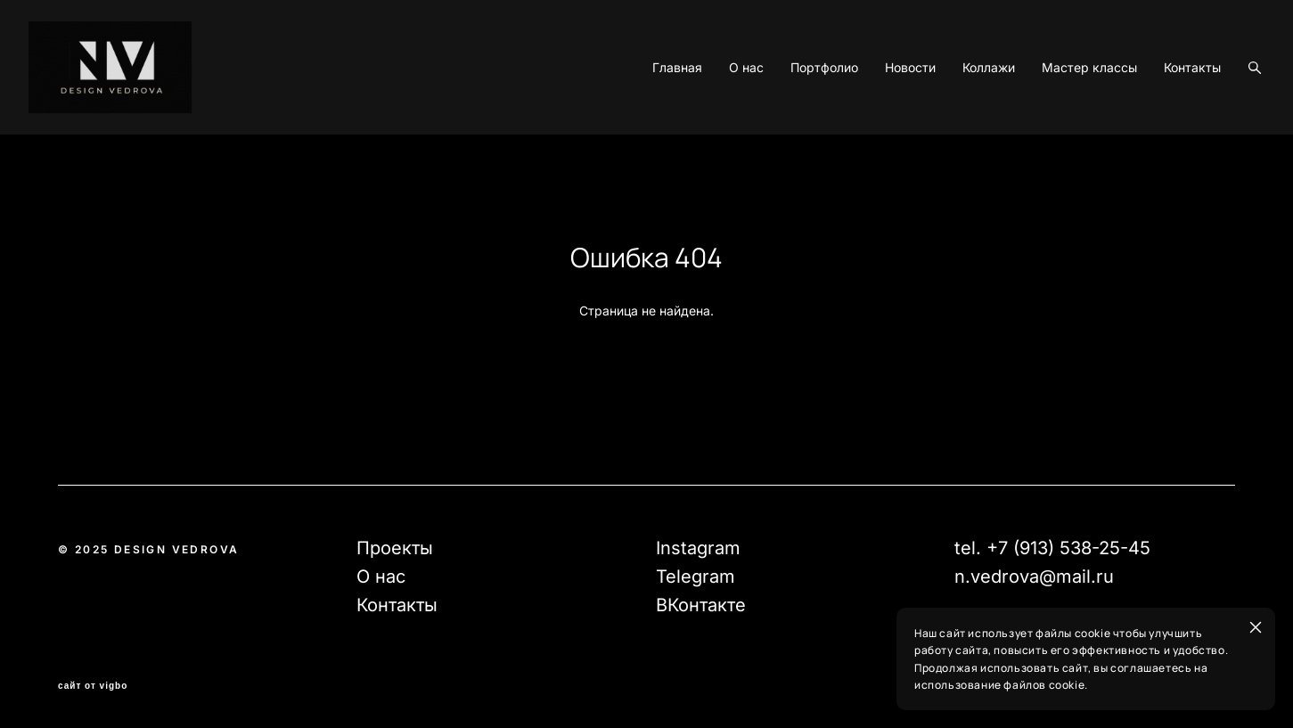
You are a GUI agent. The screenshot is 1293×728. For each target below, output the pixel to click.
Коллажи (959, 120)
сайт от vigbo (92, 687)
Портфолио (795, 120)
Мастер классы (1060, 120)
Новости (880, 120)
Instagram (698, 549)
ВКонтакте (701, 606)
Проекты (394, 549)
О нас (717, 120)
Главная (648, 120)
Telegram (695, 577)
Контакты (1162, 120)
